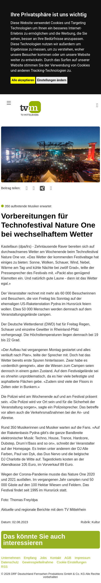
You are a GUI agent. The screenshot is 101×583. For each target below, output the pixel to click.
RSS (4, 566)
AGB (67, 558)
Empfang (30, 558)
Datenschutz (10, 562)
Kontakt (55, 558)
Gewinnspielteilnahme (37, 562)
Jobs (43, 558)
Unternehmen (10, 558)
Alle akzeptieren (23, 80)
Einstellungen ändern (51, 80)
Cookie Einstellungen (71, 562)
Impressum (82, 558)
